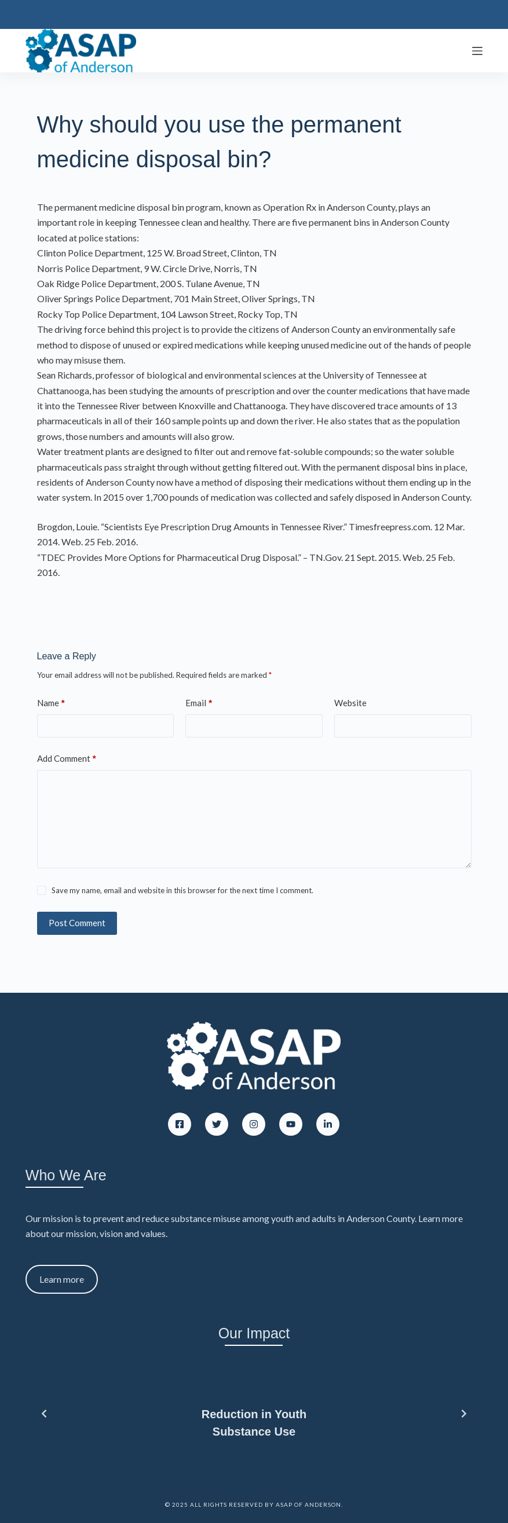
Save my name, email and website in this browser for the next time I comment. (182, 890)
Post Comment (77, 923)
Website (350, 703)
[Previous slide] (44, 1413)
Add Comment (66, 758)
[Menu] (477, 51)
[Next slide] (464, 1413)
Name (51, 703)
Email (198, 703)
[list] (254, 1413)
